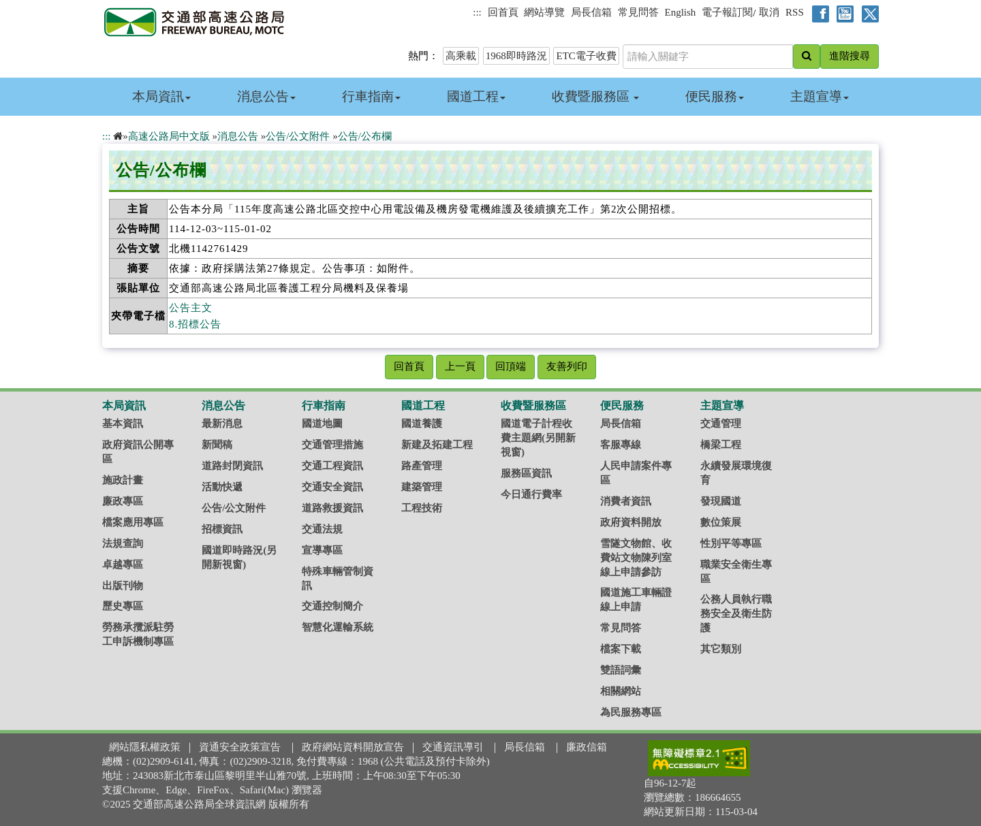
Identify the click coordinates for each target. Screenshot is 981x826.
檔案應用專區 (133, 522)
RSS (794, 12)
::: (477, 12)
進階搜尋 (849, 55)
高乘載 (461, 55)
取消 (769, 12)
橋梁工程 (720, 444)
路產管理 (421, 465)
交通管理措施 (332, 444)
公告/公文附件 (298, 136)
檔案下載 (620, 649)
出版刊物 (122, 585)
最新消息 (222, 423)
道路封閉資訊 (232, 465)
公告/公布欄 (365, 136)
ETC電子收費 (586, 55)
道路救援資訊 (332, 508)
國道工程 (476, 96)
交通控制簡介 (332, 606)
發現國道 (720, 501)
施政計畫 (122, 480)
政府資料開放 (630, 522)
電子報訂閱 (727, 12)
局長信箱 (591, 12)
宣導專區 (322, 550)
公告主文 (191, 307)
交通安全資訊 (332, 486)
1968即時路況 (516, 55)
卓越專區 (122, 564)
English (680, 12)
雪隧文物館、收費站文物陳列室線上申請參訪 (636, 557)
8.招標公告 (195, 324)
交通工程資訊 (332, 465)
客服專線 (620, 444)
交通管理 (720, 423)
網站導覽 (544, 12)
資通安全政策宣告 (240, 747)
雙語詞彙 (620, 670)
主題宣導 (819, 96)
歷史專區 (122, 606)
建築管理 (421, 486)
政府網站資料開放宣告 (353, 747)
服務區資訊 (526, 473)
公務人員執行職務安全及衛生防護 (736, 613)
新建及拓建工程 (437, 444)
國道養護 (421, 423)
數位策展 (720, 522)
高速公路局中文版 (169, 136)
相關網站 (620, 691)
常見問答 (638, 12)
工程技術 (421, 508)
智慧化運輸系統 (337, 627)
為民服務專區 (630, 712)
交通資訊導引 (453, 747)
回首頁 (503, 12)
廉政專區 (122, 501)
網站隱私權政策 (145, 747)
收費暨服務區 (596, 96)
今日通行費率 (531, 494)
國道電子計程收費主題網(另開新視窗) (538, 438)
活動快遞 (222, 486)
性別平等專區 (731, 543)
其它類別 (720, 649)
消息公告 (266, 96)
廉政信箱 (586, 747)
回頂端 (510, 366)
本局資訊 (161, 96)
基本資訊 (122, 423)
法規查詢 (122, 543)
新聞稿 (217, 444)
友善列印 (566, 366)
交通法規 (322, 529)
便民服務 (714, 96)
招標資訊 (222, 529)
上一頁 (460, 366)
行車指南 (371, 96)
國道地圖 (322, 423)
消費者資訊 (625, 501)
